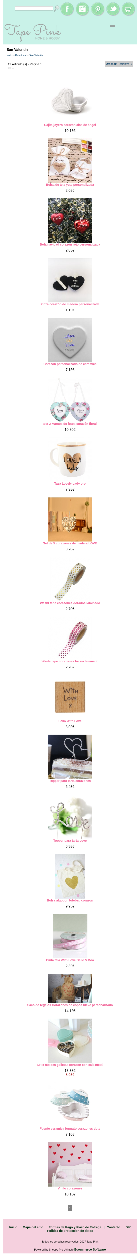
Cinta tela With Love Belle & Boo (70, 960)
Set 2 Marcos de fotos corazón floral (70, 424)
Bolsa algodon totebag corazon (70, 900)
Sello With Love (69, 721)
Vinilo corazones (70, 1188)
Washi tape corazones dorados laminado (70, 603)
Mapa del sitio (33, 1227)
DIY (128, 1227)
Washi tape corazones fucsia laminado (69, 661)
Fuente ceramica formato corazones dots (70, 1128)
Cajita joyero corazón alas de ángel (70, 125)
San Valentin (36, 55)
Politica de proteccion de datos (70, 1231)
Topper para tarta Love (70, 840)
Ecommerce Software (90, 1249)
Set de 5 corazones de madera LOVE (70, 543)
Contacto (113, 1227)
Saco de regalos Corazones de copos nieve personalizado (70, 1005)
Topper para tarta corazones (70, 781)
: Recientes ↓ (119, 64)
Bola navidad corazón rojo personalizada (70, 244)
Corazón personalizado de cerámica (70, 364)
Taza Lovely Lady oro (70, 483)
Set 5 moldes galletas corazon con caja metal (70, 1065)
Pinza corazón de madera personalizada (70, 304)
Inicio (9, 55)
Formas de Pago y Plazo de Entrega (75, 1227)
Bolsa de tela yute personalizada (70, 184)
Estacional (20, 55)
